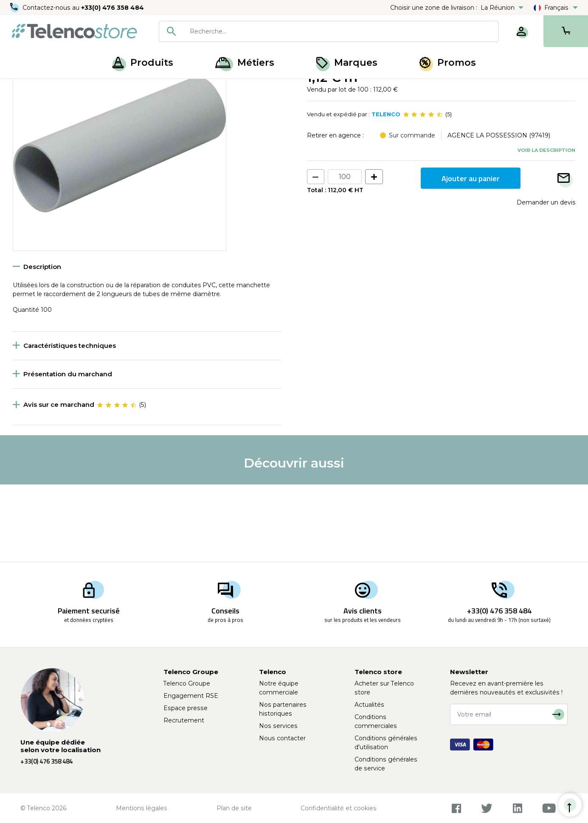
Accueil (23, 88)
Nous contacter (282, 738)
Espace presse (185, 708)
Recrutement (183, 720)
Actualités (369, 704)
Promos (447, 62)
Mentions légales (141, 808)
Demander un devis (546, 279)
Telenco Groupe (186, 683)
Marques (346, 62)
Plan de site (234, 808)
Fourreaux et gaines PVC (77, 88)
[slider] (423, 191)
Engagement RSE (190, 696)
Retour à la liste (39, 106)
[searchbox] (341, 31)
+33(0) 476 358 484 (112, 7)
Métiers (244, 62)
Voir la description (546, 227)
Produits (143, 62)
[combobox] (329, 31)
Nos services (278, 726)
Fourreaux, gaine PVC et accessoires (171, 88)
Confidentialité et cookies (339, 808)
